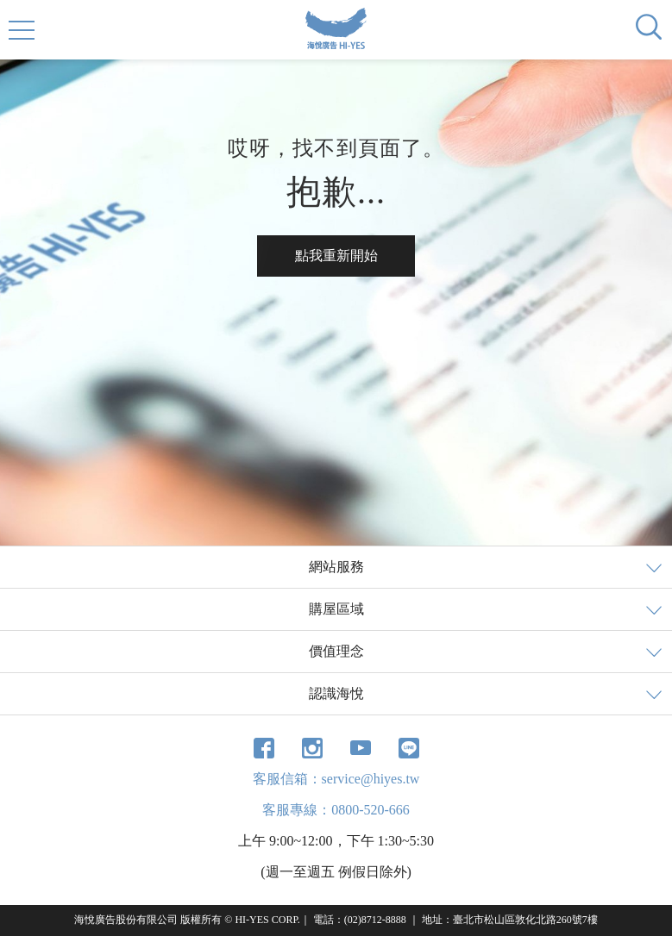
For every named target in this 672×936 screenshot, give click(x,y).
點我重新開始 (336, 255)
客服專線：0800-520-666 (336, 809)
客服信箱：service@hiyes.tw (336, 778)
